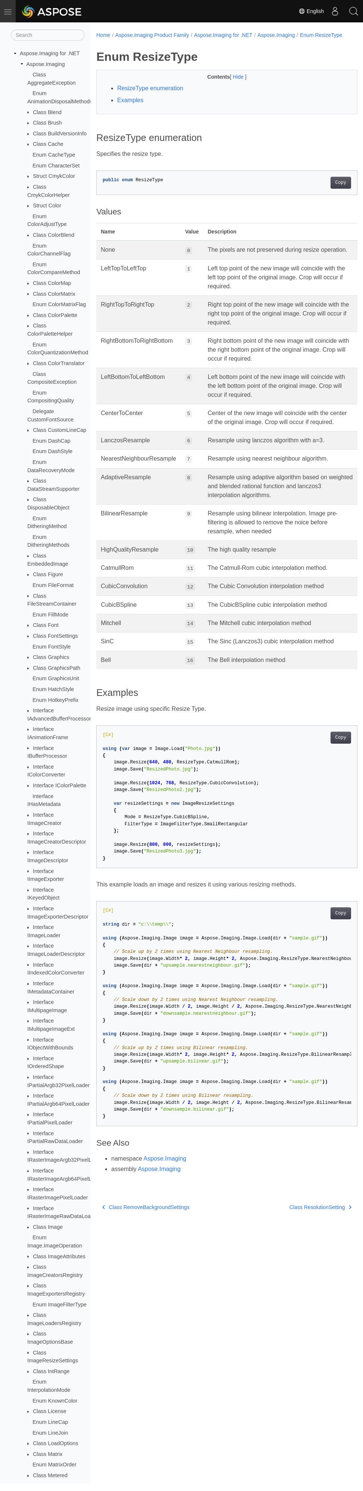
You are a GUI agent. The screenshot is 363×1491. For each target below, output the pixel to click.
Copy (322, 190)
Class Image (48, 1227)
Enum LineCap (50, 1422)
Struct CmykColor (54, 176)
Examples (130, 108)
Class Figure (48, 574)
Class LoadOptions (55, 1443)
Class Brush (47, 123)
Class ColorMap (52, 283)
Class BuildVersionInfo (60, 133)
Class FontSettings (55, 636)
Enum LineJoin (50, 1433)
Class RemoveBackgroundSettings (146, 1233)
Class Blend (47, 112)
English (311, 11)
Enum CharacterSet (55, 166)
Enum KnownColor (54, 1401)
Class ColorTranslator (59, 363)
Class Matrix (47, 1454)
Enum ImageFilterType (59, 1305)
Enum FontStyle (51, 647)
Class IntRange (51, 1371)
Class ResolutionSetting (302, 1233)
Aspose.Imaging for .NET (50, 53)
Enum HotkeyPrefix (55, 700)
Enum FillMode (50, 615)
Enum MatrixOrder (54, 1465)
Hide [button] (229, 85)
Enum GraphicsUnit (55, 678)
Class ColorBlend (53, 235)
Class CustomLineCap (59, 430)
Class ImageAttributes (59, 1256)
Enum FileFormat (52, 585)
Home (103, 35)
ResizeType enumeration (150, 96)
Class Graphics (51, 657)
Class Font (46, 625)
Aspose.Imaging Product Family (152, 35)
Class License (49, 1411)
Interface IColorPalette (59, 785)
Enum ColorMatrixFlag (59, 304)
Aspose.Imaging (45, 64)
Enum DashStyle (52, 451)
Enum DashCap (51, 441)
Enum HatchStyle (53, 689)
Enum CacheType (53, 155)
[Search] (48, 35)
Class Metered (50, 1475)
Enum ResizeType (122, 43)
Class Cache (48, 144)
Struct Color (47, 205)
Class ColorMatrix (54, 294)
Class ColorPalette (55, 315)
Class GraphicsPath (56, 668)
